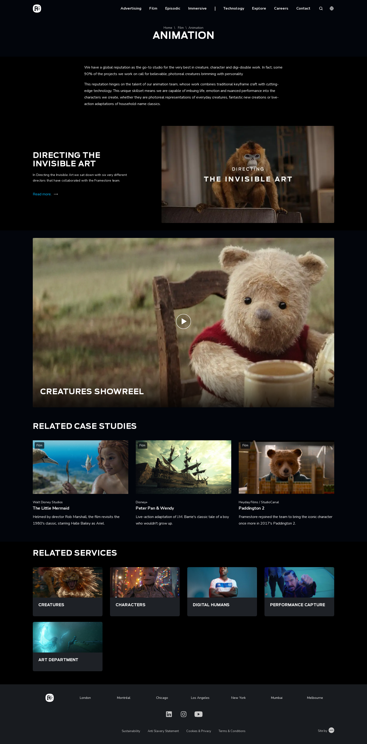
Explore (259, 8)
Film (153, 8)
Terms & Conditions (232, 731)
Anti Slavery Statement (163, 731)
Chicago (162, 698)
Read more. (42, 194)
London (85, 698)
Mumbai (277, 698)
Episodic (172, 8)
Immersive (197, 8)
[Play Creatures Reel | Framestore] (183, 323)
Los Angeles (200, 698)
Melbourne (315, 698)
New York (238, 698)
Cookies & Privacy (198, 731)
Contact (303, 8)
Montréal (123, 698)
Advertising (131, 8)
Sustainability (131, 731)
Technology (233, 8)
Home (168, 28)
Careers (281, 8)
